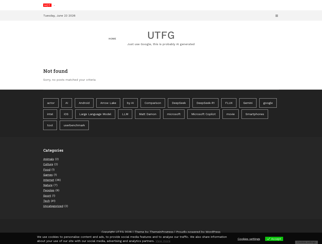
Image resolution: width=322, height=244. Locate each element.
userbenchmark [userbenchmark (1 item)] (74, 125)
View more (163, 241)
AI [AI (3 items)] (66, 103)
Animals (48, 159)
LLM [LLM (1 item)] (125, 114)
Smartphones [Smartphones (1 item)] (254, 114)
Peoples (48, 190)
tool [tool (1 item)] (50, 125)
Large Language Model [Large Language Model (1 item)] (95, 114)
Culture (48, 164)
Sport (47, 195)
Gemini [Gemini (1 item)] (248, 103)
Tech (46, 200)
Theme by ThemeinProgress (154, 231)
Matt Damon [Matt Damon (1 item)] (147, 114)
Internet (48, 179)
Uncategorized (53, 206)
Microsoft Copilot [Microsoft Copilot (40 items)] (203, 114)
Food (46, 169)
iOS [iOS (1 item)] (66, 114)
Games (48, 174)
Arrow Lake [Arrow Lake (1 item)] (108, 103)
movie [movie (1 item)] (230, 114)
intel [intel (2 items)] (50, 114)
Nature (48, 185)
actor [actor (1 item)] (51, 103)
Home (112, 38)
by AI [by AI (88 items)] (130, 103)
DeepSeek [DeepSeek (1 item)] (179, 103)
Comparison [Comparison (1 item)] (153, 103)
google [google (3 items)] (268, 103)
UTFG (161, 37)
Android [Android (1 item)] (84, 103)
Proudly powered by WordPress (198, 231)
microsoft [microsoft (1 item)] (174, 114)
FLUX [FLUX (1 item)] (228, 103)
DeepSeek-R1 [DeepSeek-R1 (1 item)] (205, 103)
